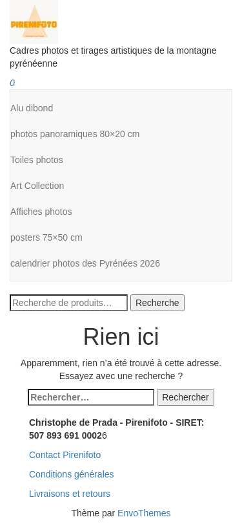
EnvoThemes (143, 513)
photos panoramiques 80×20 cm (74, 134)
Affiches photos (41, 211)
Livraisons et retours (69, 493)
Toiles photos (36, 160)
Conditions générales (71, 474)
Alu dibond (31, 108)
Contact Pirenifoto (65, 455)
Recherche (157, 303)
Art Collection (37, 186)
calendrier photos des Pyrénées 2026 (85, 263)
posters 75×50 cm (46, 237)
